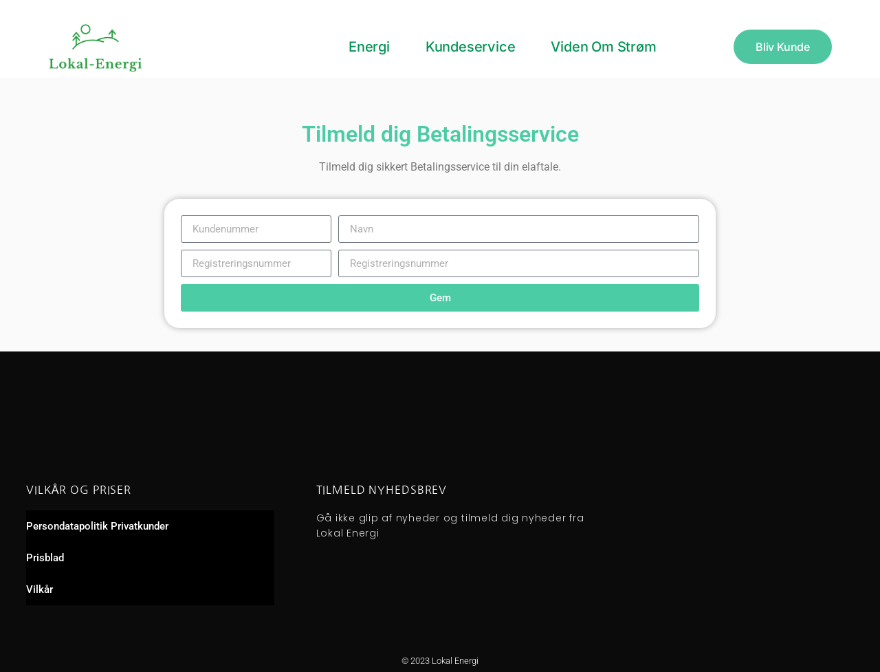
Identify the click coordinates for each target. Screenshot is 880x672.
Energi (369, 47)
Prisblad (45, 558)
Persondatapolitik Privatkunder (97, 526)
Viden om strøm (603, 47)
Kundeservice (471, 47)
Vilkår (39, 589)
